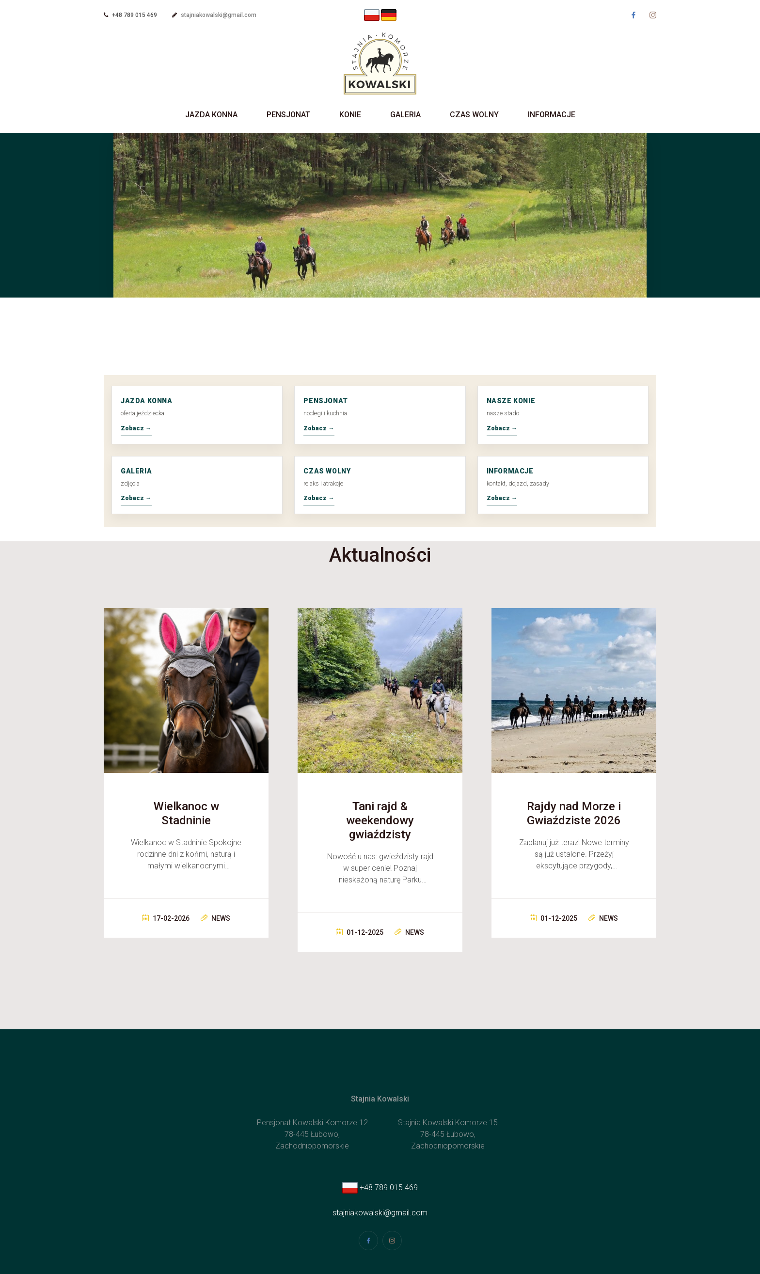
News (215, 918)
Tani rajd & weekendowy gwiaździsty (380, 820)
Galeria (405, 114)
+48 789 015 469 (380, 1187)
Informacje (551, 114)
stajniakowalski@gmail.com (218, 15)
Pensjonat (288, 114)
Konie (350, 114)
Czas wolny (474, 114)
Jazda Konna (211, 114)
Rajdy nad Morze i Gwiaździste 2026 (574, 813)
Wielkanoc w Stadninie (186, 813)
